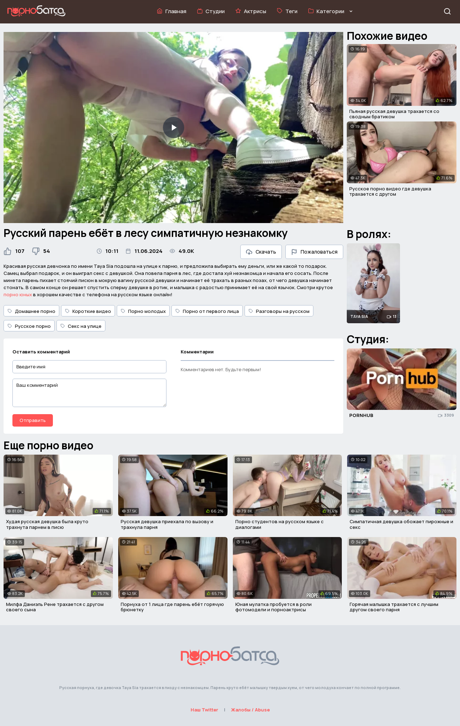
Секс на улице (81, 326)
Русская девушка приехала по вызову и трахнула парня (167, 524)
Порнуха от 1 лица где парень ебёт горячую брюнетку (172, 607)
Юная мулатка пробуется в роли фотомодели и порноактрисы (273, 607)
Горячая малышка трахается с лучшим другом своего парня (394, 607)
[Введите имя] (89, 366)
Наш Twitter (204, 709)
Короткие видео (88, 311)
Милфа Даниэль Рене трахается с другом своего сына (55, 607)
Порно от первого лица (207, 311)
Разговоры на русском (279, 311)
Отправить (33, 420)
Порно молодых (143, 311)
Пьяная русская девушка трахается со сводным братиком (394, 114)
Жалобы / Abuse (250, 709)
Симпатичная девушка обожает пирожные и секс (401, 524)
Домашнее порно (31, 311)
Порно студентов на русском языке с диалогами (279, 524)
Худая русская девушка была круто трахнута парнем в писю (47, 524)
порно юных (18, 294)
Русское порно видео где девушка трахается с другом (390, 191)
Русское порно (29, 326)
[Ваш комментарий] (89, 393)
